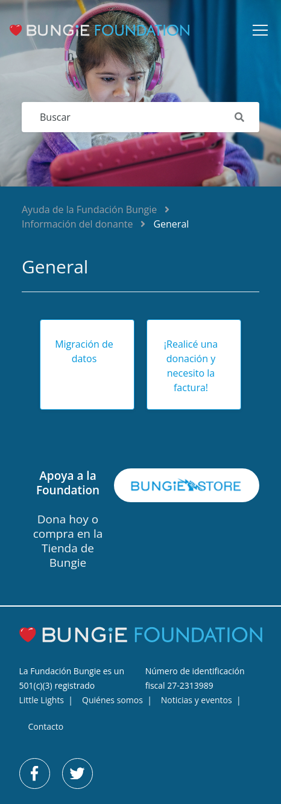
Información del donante (77, 224)
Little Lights (42, 700)
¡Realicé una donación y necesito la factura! (191, 365)
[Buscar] (140, 117)
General (171, 224)
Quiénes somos (112, 700)
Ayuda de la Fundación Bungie (89, 209)
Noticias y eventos (196, 700)
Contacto (46, 726)
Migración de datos (84, 351)
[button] (260, 30)
